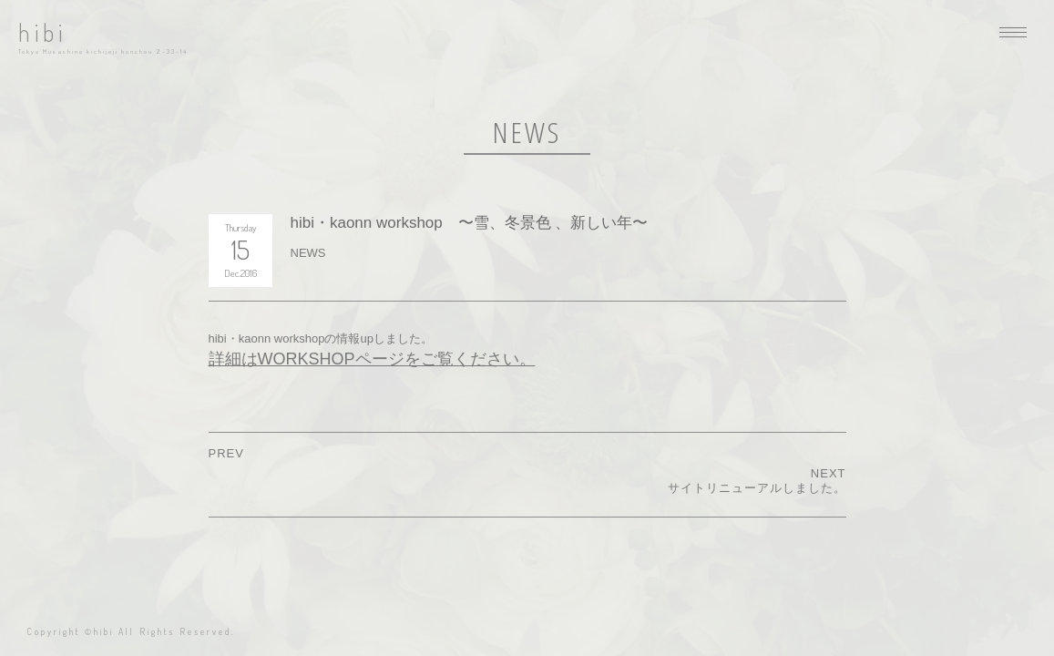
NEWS (308, 253)
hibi (42, 32)
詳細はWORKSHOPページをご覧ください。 (372, 359)
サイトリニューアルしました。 (757, 488)
